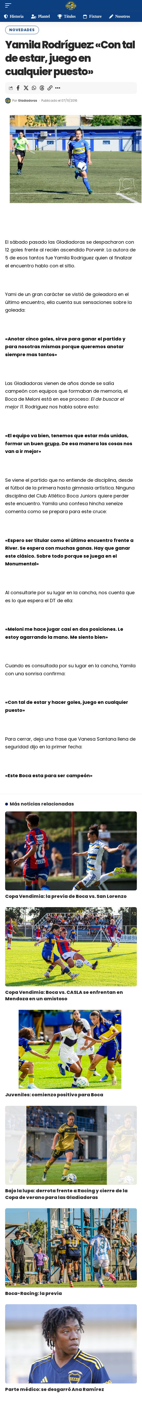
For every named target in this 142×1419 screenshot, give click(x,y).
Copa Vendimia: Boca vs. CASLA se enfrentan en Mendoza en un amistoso (64, 995)
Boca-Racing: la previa (33, 1293)
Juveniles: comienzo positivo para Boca (54, 1094)
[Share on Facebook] (18, 88)
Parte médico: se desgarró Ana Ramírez (54, 1389)
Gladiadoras (27, 100)
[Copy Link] (49, 88)
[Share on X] (26, 88)
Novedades (22, 29)
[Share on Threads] (41, 88)
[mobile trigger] (9, 5)
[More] (57, 88)
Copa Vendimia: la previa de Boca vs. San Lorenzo (66, 896)
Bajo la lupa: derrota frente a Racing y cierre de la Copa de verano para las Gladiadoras (66, 1193)
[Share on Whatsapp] (33, 88)
